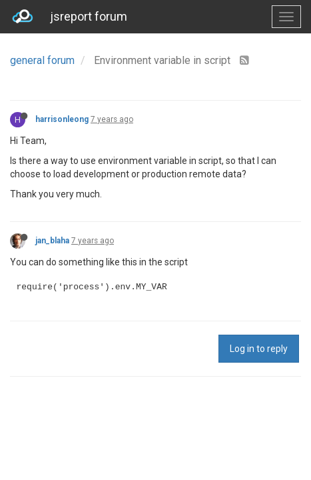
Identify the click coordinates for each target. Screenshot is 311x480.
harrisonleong (62, 119)
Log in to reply (259, 348)
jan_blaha (52, 240)
